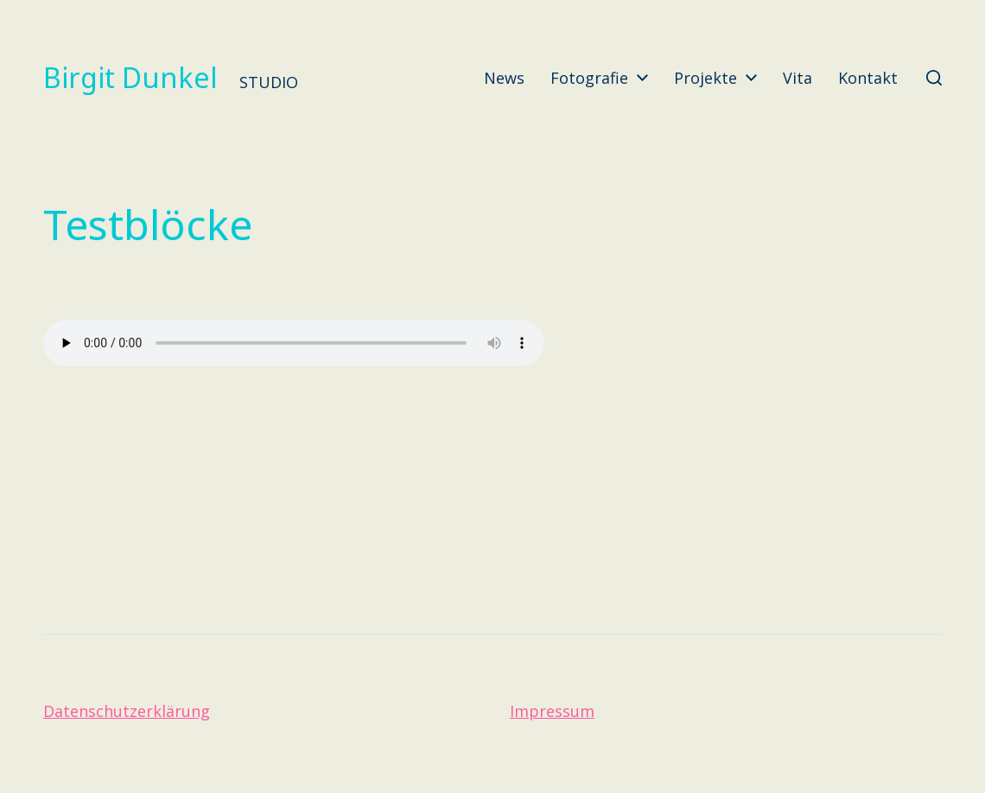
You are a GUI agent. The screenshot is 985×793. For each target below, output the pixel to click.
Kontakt (868, 78)
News (504, 78)
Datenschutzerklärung (126, 711)
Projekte (705, 78)
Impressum (552, 711)
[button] (934, 78)
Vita (797, 78)
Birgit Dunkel (130, 78)
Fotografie (589, 78)
